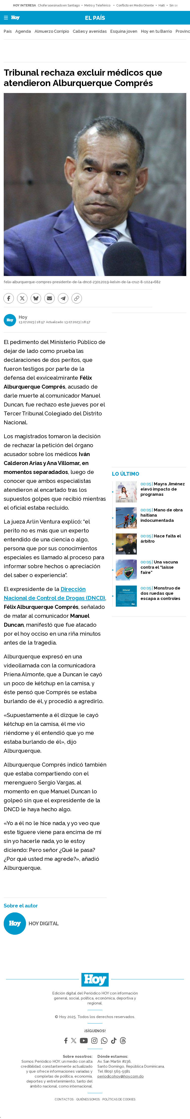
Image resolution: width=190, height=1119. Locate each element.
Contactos (64, 1099)
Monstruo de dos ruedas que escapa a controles (160, 593)
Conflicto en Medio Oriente (135, 5)
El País (95, 17)
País (8, 31)
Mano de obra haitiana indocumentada (162, 515)
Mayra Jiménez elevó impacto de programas (163, 489)
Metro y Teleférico (98, 5)
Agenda (23, 31)
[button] (4, 18)
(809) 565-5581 (117, 1071)
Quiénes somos (88, 1099)
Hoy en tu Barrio (156, 31)
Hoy (23, 317)
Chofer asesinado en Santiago (59, 5)
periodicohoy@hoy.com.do (120, 1076)
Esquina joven (123, 31)
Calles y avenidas (89, 31)
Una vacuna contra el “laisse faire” (159, 567)
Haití (162, 5)
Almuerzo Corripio (52, 31)
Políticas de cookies (118, 1099)
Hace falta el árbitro (161, 538)
